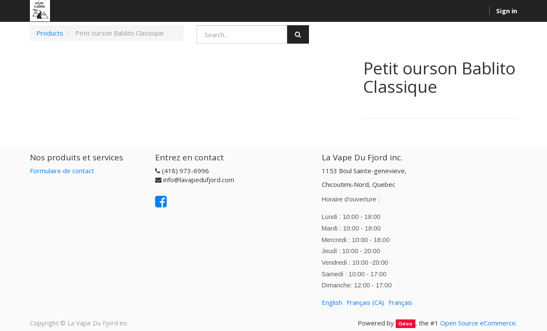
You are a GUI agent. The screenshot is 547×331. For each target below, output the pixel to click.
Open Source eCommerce (478, 323)
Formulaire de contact (62, 170)
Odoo (405, 323)
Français (400, 302)
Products (49, 33)
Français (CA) (365, 302)
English (332, 302)
